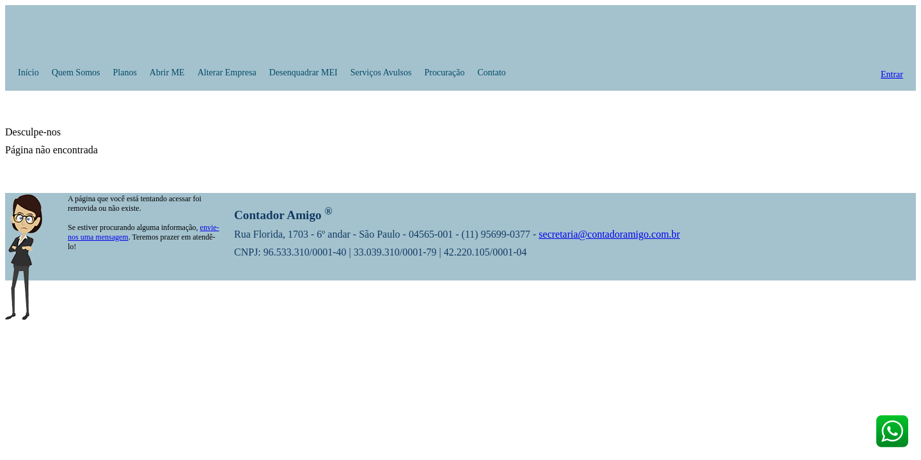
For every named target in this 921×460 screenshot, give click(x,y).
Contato (491, 72)
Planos (125, 72)
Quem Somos (76, 72)
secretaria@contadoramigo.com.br (609, 234)
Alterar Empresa (227, 72)
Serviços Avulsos (381, 72)
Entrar (892, 74)
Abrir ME (167, 72)
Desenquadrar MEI (303, 72)
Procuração (445, 72)
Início (28, 72)
